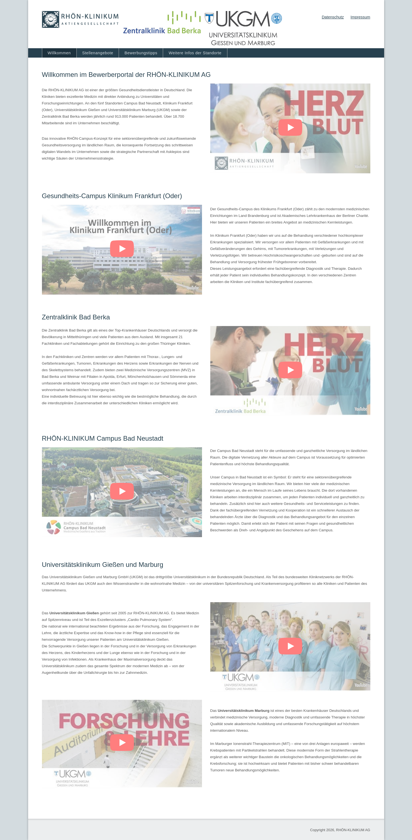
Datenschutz (333, 17)
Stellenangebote (97, 53)
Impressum (360, 17)
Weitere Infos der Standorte (195, 53)
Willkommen (59, 53)
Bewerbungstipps (140, 53)
